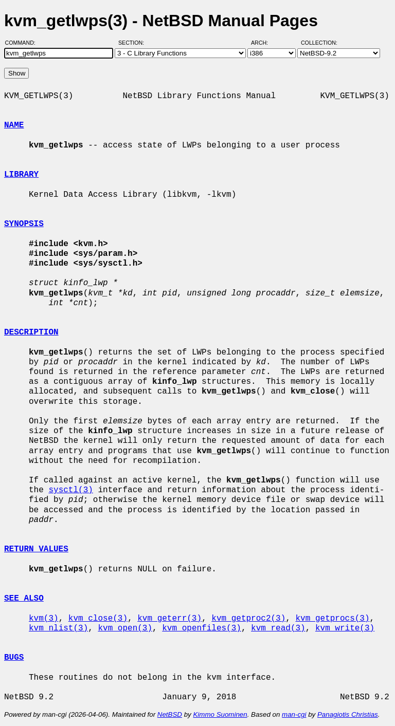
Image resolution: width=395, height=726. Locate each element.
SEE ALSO (24, 598)
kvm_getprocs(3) (332, 618)
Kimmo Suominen (220, 714)
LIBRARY (21, 174)
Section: (133, 43)
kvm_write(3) (344, 628)
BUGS (14, 657)
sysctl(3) (70, 490)
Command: (23, 43)
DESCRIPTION (31, 332)
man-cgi (294, 714)
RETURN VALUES (36, 549)
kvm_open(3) (125, 628)
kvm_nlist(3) (58, 628)
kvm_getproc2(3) (248, 618)
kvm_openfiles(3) (201, 628)
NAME (14, 125)
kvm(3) (44, 618)
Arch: (264, 43)
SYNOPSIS (24, 224)
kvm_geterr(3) (169, 618)
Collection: (319, 43)
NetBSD (169, 714)
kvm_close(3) (98, 618)
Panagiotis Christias (347, 714)
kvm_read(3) (278, 628)
